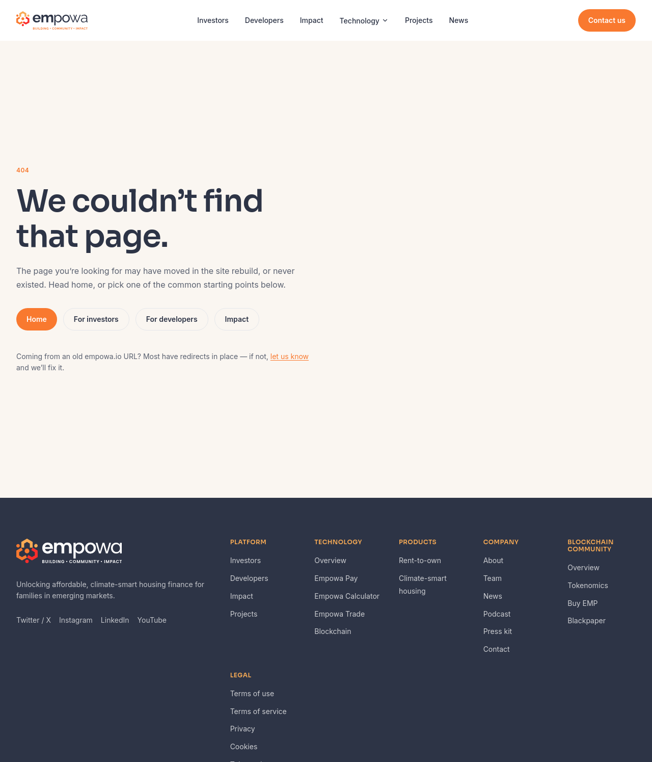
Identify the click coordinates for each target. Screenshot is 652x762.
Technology (364, 20)
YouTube (152, 620)
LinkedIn (115, 620)
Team (492, 578)
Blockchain (332, 631)
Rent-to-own (420, 560)
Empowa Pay (336, 578)
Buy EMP (582, 603)
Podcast (497, 613)
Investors (213, 20)
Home (36, 319)
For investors (96, 319)
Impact (311, 20)
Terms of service (258, 711)
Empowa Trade (339, 613)
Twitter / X (33, 620)
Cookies (244, 746)
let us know (289, 356)
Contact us (607, 20)
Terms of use (252, 693)
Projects (419, 20)
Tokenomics (587, 585)
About (493, 560)
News (459, 20)
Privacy (242, 728)
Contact (496, 649)
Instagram (76, 620)
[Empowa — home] (52, 20)
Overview (330, 560)
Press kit (497, 631)
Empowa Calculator (346, 596)
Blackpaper (586, 620)
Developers (264, 20)
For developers (172, 319)
